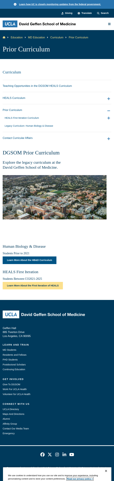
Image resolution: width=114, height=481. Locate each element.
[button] (84, 13)
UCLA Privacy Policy (52, 468)
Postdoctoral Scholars (14, 364)
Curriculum (56, 37)
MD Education (36, 37)
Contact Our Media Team (16, 428)
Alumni (6, 419)
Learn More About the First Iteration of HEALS (33, 285)
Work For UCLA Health (15, 389)
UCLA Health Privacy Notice (82, 468)
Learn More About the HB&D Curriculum (29, 260)
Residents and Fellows (14, 355)
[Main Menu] (109, 24)
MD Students (9, 350)
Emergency (9, 433)
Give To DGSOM (11, 384)
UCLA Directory (11, 409)
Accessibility (29, 468)
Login (104, 468)
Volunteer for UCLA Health (16, 394)
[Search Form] (102, 13)
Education (17, 37)
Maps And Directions (13, 414)
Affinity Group (10, 423)
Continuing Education (14, 369)
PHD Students (10, 359)
